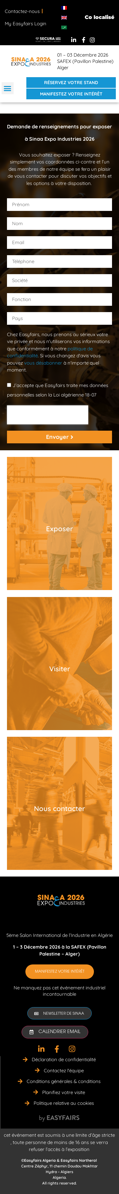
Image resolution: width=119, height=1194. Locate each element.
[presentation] (47, 414)
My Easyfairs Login (25, 24)
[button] (8, 88)
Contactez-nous (22, 11)
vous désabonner (43, 363)
